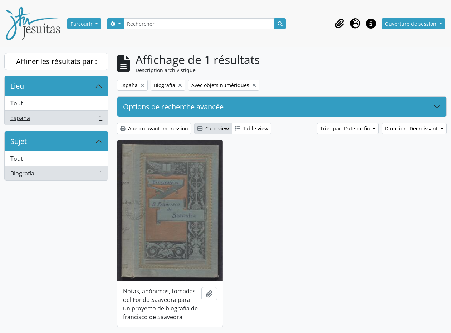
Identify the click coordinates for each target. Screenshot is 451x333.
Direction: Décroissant (412, 128)
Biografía (56, 174)
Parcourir (82, 23)
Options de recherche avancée (173, 106)
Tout (16, 103)
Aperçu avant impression (154, 128)
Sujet (18, 141)
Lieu (17, 86)
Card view (213, 128)
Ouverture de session (411, 23)
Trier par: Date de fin (346, 128)
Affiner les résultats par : (56, 61)
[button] (339, 23)
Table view (251, 128)
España (56, 119)
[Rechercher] (199, 23)
